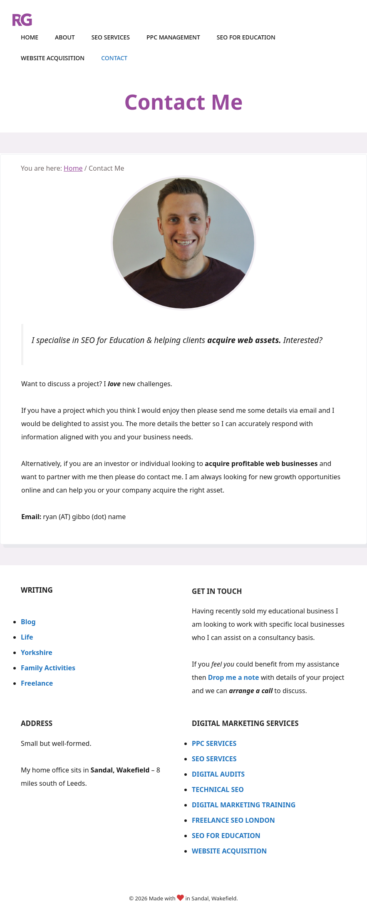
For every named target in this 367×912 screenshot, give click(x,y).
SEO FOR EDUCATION (226, 835)
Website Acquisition (52, 58)
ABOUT (65, 37)
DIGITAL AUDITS (218, 774)
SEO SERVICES (214, 758)
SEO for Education (246, 37)
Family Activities (48, 667)
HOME (29, 37)
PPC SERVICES (214, 743)
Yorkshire (36, 652)
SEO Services (111, 37)
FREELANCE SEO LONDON (233, 820)
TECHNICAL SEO (218, 789)
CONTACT (114, 58)
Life (27, 637)
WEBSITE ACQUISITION (230, 851)
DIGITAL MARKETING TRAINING (243, 804)
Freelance (37, 683)
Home (73, 168)
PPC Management (173, 37)
